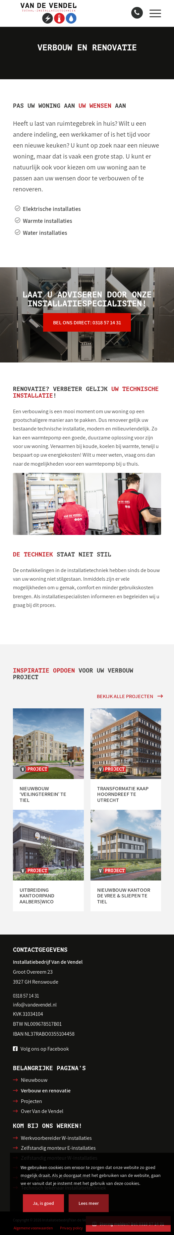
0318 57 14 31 (26, 996)
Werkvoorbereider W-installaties (56, 1138)
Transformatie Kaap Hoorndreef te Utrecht (122, 794)
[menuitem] (152, 13)
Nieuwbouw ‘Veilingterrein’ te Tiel (43, 794)
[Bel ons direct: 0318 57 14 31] (87, 322)
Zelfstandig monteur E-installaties (58, 1147)
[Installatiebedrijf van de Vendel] (72, 13)
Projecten (31, 1101)
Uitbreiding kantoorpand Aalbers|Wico (37, 895)
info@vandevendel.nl (35, 1005)
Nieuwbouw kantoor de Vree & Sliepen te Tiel (123, 895)
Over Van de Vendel (42, 1111)
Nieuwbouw (34, 1079)
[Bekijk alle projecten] (129, 696)
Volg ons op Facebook (45, 1048)
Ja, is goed (43, 1203)
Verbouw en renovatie (46, 1090)
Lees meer (89, 1203)
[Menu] (152, 13)
